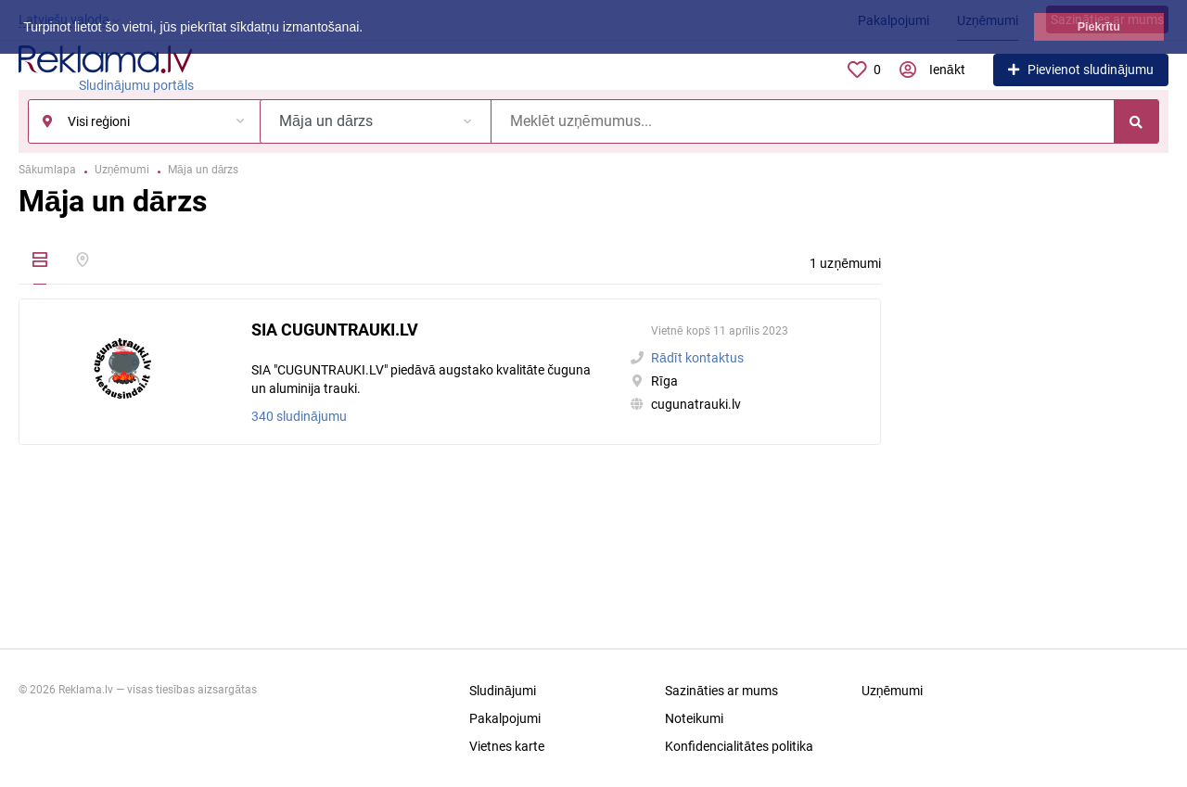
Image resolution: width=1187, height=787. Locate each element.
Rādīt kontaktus (697, 357)
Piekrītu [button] (1099, 26)
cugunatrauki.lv (696, 404)
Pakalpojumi (505, 718)
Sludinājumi (502, 690)
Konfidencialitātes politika (739, 746)
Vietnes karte (506, 746)
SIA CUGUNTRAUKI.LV (334, 329)
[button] (369, 29)
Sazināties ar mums (721, 690)
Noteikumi (694, 718)
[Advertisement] (1038, 434)
